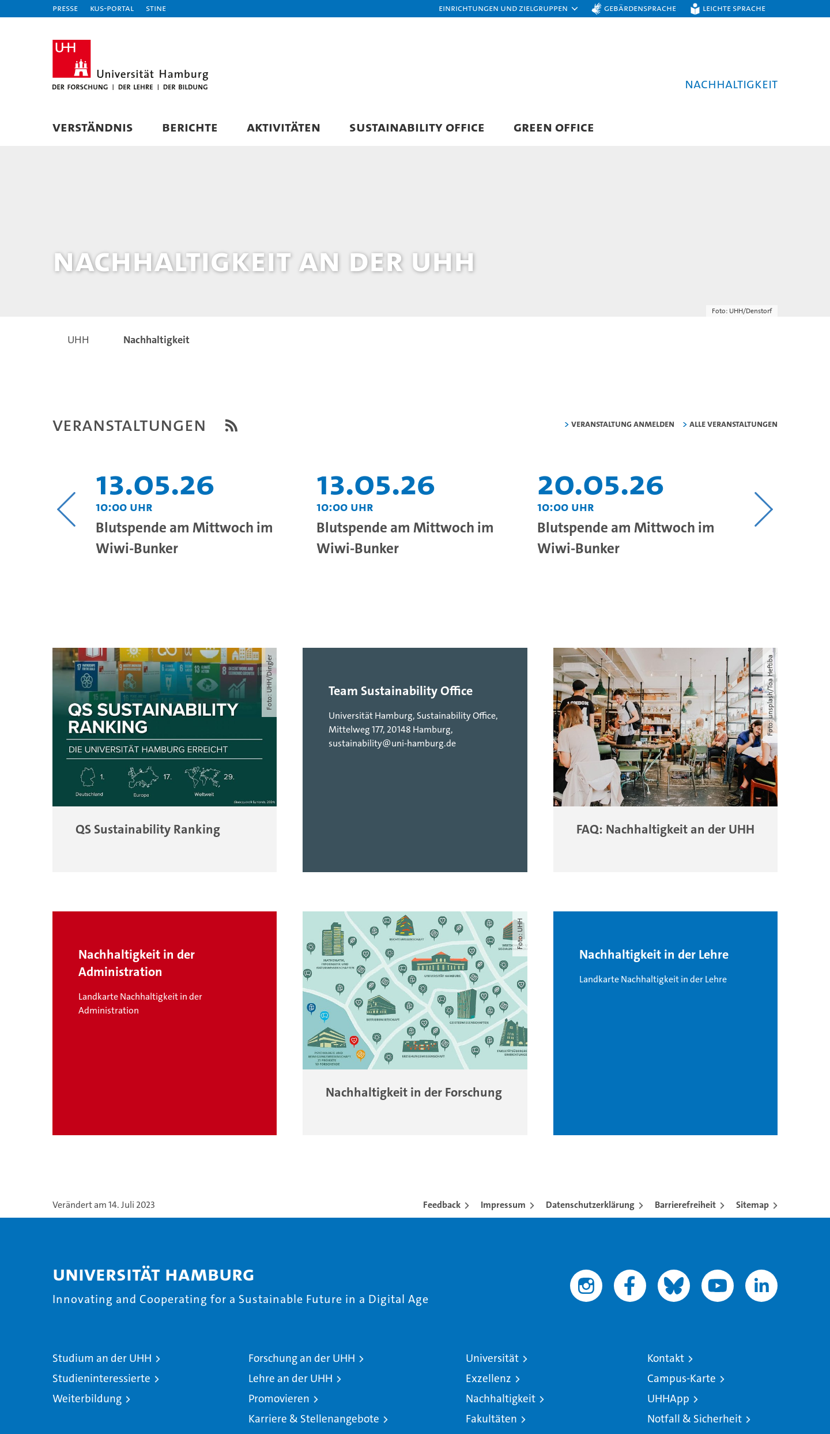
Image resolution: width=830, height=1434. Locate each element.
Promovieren (279, 1399)
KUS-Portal (112, 8)
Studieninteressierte (101, 1379)
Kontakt (665, 1359)
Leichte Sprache (734, 8)
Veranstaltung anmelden (622, 424)
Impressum (503, 1206)
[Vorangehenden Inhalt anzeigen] (67, 510)
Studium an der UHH (102, 1359)
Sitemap (752, 1206)
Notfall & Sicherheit (694, 1420)
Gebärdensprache (640, 8)
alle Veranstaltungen (733, 424)
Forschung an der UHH (301, 1359)
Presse (65, 8)
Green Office (554, 126)
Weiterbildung (87, 1399)
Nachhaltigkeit (500, 1399)
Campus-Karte (681, 1379)
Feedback (442, 1206)
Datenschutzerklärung (590, 1206)
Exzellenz (488, 1379)
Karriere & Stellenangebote (313, 1420)
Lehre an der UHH (290, 1379)
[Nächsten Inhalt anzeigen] (763, 510)
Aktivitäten (283, 126)
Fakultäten (491, 1420)
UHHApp (668, 1399)
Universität (492, 1359)
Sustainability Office (417, 126)
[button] (509, 8)
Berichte (190, 126)
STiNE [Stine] (156, 8)
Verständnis (92, 126)
